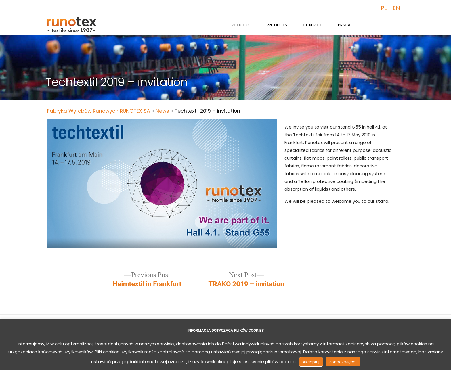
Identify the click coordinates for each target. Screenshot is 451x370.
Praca (344, 25)
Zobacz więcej (342, 362)
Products (277, 25)
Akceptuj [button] (311, 362)
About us (241, 25)
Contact (312, 25)
